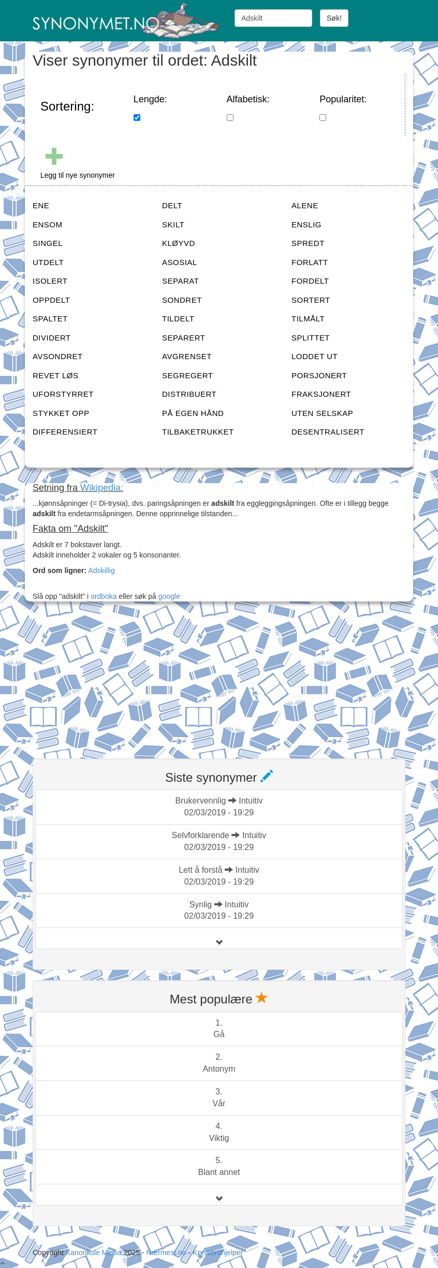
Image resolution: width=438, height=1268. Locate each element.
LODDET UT (314, 356)
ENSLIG (306, 224)
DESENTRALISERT (327, 431)
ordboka (102, 596)
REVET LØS (55, 375)
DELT (172, 205)
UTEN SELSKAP (322, 413)
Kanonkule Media (95, 1252)
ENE (41, 205)
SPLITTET (310, 337)
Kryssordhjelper (218, 1252)
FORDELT (310, 280)
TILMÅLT (308, 318)
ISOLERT (50, 280)
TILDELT (178, 318)
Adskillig (101, 570)
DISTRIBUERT (189, 394)
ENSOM (48, 224)
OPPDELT (51, 300)
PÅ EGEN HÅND (193, 413)
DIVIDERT (52, 337)
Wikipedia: (101, 488)
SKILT (173, 224)
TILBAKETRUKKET (198, 431)
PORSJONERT (319, 375)
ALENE (304, 205)
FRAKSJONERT (321, 394)
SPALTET (50, 318)
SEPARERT (183, 337)
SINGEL (48, 243)
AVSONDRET (58, 356)
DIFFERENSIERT (65, 431)
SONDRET (182, 300)
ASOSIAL (179, 262)
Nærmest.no (166, 1252)
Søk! (334, 18)
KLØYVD (178, 243)
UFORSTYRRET (63, 394)
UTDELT (48, 262)
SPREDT (308, 243)
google (169, 596)
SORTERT (310, 300)
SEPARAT (180, 280)
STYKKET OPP (61, 413)
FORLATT (309, 262)
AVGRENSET (187, 356)
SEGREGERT (187, 375)
